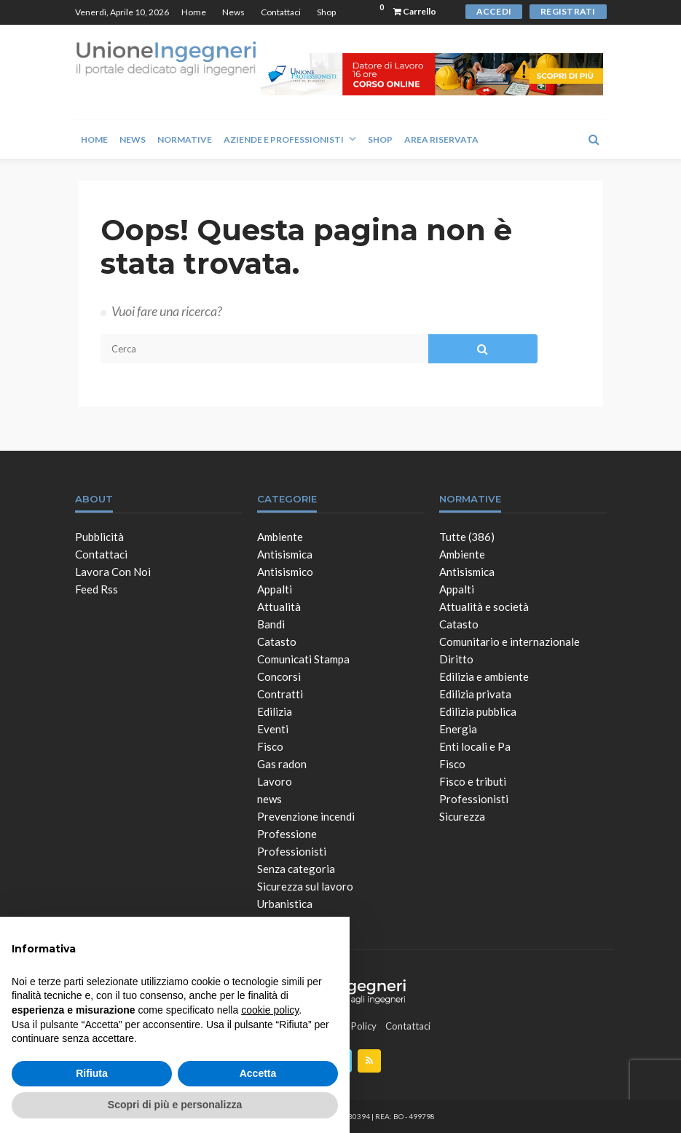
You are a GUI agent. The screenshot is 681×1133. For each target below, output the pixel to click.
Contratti (280, 693)
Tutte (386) (467, 536)
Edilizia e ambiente (484, 676)
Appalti (274, 589)
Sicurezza (462, 816)
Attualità (279, 606)
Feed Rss (96, 589)
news (269, 798)
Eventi (272, 728)
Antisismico (285, 571)
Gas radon (282, 763)
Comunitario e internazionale (509, 641)
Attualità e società (484, 606)
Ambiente (280, 536)
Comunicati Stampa (303, 659)
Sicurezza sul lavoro (305, 886)
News (233, 12)
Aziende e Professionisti (284, 139)
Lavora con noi (113, 571)
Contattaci (281, 12)
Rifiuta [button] (92, 1073)
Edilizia (274, 711)
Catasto (276, 641)
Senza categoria (296, 868)
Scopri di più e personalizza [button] (175, 1104)
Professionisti (291, 851)
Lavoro (274, 781)
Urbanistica (284, 903)
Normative (184, 139)
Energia (458, 728)
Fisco (270, 746)
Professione (287, 833)
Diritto (456, 659)
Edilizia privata (475, 693)
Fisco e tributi (472, 781)
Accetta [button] (258, 1073)
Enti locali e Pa (475, 746)
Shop (326, 12)
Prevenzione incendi (306, 816)
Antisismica (284, 554)
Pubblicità (99, 536)
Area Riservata (441, 139)
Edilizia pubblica (477, 711)
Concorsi (279, 676)
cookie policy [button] (270, 1010)
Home (193, 12)
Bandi (271, 624)
